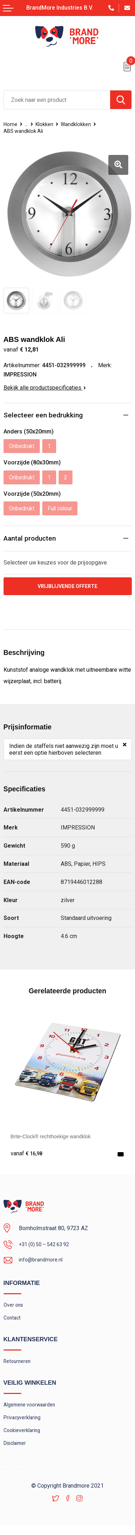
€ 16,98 (27, 1154)
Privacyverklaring (24, 1424)
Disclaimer (16, 1452)
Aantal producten (30, 539)
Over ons (15, 1308)
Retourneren (19, 1366)
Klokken (47, 124)
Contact (13, 1322)
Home (11, 124)
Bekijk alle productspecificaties (45, 387)
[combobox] (57, 99)
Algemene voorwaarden (33, 1410)
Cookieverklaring (24, 1438)
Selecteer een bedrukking (43, 415)
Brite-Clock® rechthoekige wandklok (56, 1137)
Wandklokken (81, 124)
